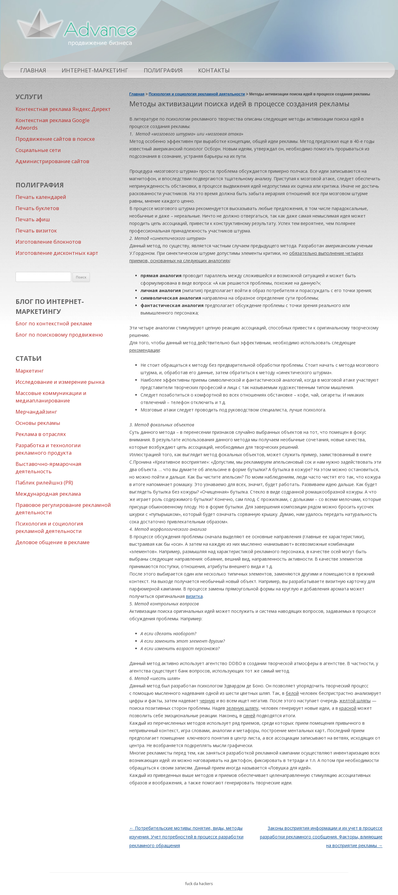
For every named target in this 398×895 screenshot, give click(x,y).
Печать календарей (41, 196)
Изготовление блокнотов (48, 241)
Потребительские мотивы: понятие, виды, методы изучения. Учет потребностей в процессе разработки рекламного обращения (186, 836)
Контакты (214, 70)
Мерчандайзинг (36, 411)
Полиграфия (163, 70)
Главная (33, 70)
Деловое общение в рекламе (53, 542)
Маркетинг (30, 370)
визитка (194, 596)
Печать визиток (36, 230)
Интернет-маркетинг (95, 70)
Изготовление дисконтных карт (57, 252)
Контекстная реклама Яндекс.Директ (63, 108)
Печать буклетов (37, 208)
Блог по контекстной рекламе (54, 323)
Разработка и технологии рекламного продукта (48, 449)
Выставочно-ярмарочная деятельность (48, 467)
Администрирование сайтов (52, 161)
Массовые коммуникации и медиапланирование (51, 396)
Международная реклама (48, 493)
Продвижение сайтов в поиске (55, 138)
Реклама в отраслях (41, 434)
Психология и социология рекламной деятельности (49, 527)
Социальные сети (38, 150)
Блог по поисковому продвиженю (59, 334)
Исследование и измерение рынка (60, 381)
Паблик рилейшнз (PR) (44, 482)
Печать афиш (33, 219)
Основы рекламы (38, 422)
